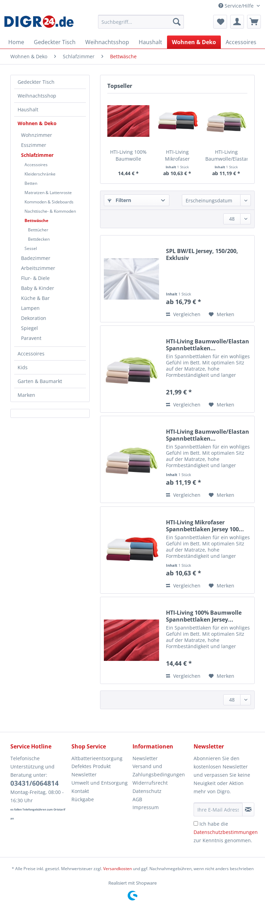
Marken (26, 395)
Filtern (119, 200)
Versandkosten (117, 869)
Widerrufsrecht (150, 782)
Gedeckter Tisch (36, 82)
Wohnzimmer (36, 135)
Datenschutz (146, 791)
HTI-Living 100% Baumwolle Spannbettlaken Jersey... (128, 155)
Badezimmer (35, 258)
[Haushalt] (150, 42)
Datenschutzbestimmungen (226, 832)
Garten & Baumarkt (40, 381)
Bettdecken (39, 239)
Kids (23, 367)
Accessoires (36, 165)
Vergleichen (183, 314)
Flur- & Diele (35, 278)
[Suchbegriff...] (141, 22)
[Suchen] (176, 22)
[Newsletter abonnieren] (248, 809)
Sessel (30, 248)
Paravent (31, 338)
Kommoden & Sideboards (48, 202)
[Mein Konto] (237, 22)
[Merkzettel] (220, 22)
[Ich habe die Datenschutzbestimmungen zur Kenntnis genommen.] (196, 823)
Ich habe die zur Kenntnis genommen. (226, 832)
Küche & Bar (35, 298)
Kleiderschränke (40, 174)
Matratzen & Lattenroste (48, 192)
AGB (137, 799)
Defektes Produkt (91, 766)
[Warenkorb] (254, 22)
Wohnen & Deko (37, 123)
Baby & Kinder (37, 288)
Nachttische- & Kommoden (50, 211)
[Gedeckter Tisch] (54, 42)
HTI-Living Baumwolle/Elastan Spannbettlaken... (226, 155)
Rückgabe (82, 799)
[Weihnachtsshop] (107, 42)
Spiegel (29, 328)
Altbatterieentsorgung (96, 758)
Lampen (30, 308)
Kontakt (80, 791)
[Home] (16, 42)
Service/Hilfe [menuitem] (236, 5)
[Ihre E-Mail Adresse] (218, 809)
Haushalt (28, 109)
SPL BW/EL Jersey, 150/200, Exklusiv (202, 254)
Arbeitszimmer (38, 268)
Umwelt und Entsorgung (99, 782)
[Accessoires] (241, 42)
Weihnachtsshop (37, 95)
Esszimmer (33, 145)
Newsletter (84, 774)
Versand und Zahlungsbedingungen (158, 770)
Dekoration (33, 318)
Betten (30, 183)
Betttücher (38, 230)
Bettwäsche (36, 220)
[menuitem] (141, 25)
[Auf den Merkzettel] (221, 314)
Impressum (145, 807)
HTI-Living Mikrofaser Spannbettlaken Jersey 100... (177, 155)
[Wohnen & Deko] (194, 42)
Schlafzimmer (37, 155)
